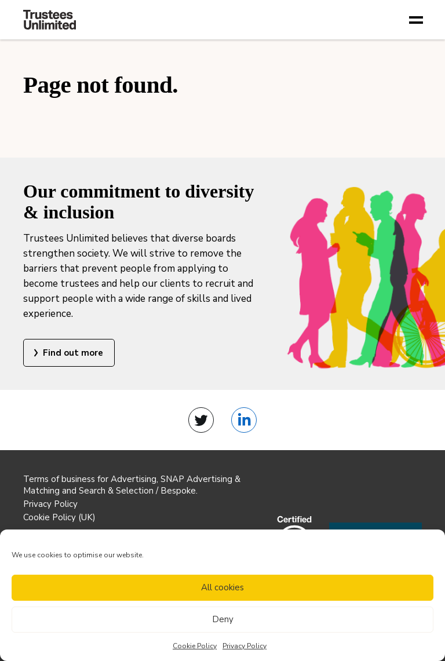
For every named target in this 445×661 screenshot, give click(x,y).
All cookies (222, 587)
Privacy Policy (244, 646)
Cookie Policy (195, 646)
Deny (223, 619)
